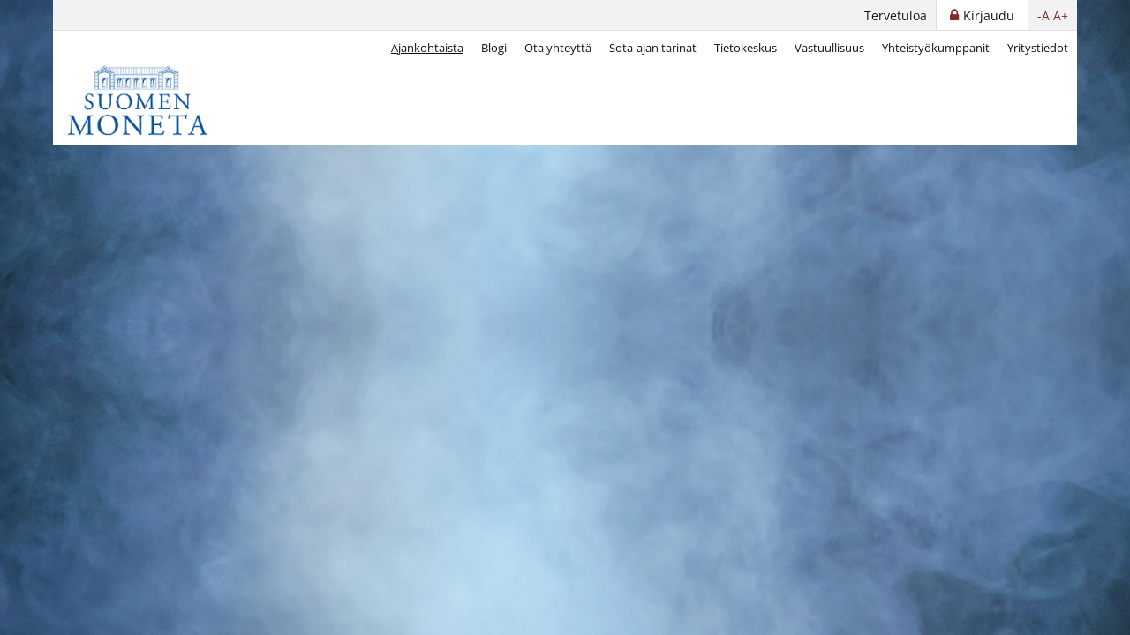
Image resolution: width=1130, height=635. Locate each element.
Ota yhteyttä (557, 48)
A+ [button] (1060, 15)
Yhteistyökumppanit (936, 48)
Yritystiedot (1037, 48)
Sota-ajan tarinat (653, 48)
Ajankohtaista (427, 48)
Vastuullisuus (829, 48)
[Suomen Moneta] (150, 100)
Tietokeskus (745, 48)
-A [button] (1043, 15)
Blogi (494, 48)
